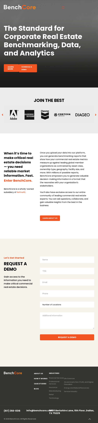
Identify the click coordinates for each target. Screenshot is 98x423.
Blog (36, 389)
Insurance (53, 387)
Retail (51, 394)
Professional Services (54, 382)
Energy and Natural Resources (76, 388)
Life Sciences (69, 378)
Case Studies (40, 383)
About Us (38, 373)
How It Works (40, 378)
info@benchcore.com (39, 410)
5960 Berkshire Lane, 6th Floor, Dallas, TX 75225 (71, 412)
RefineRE (21, 192)
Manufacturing (55, 391)
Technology (54, 398)
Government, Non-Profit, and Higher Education (79, 383)
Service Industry (70, 391)
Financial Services (56, 378)
